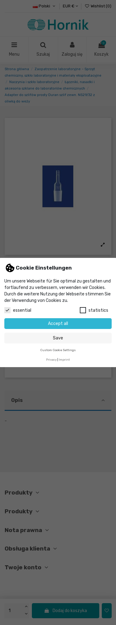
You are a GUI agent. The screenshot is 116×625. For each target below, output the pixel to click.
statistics (94, 310)
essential (17, 310)
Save (58, 338)
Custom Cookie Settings (58, 350)
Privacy (51, 359)
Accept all (58, 323)
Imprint (64, 359)
